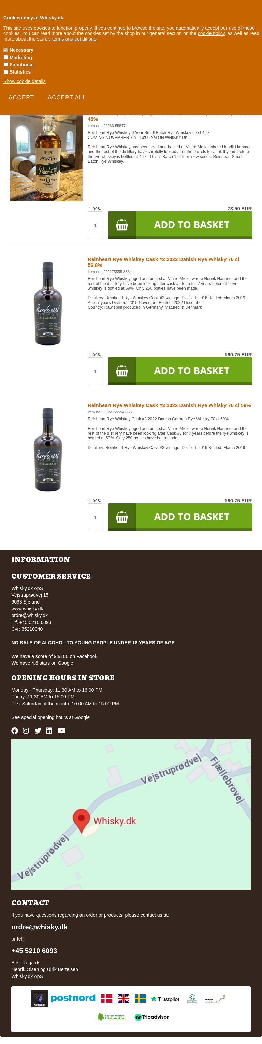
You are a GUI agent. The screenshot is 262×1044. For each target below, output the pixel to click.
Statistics (20, 72)
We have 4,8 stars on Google (42, 663)
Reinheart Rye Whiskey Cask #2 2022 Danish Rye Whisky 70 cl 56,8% (163, 262)
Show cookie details (24, 81)
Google (82, 717)
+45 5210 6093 (34, 950)
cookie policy (211, 33)
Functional (22, 64)
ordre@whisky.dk (29, 615)
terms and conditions (74, 39)
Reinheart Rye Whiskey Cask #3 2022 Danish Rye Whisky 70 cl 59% (169, 405)
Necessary (21, 50)
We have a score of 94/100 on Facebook (54, 656)
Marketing (21, 57)
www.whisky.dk (27, 608)
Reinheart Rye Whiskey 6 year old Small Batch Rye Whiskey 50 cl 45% (167, 116)
